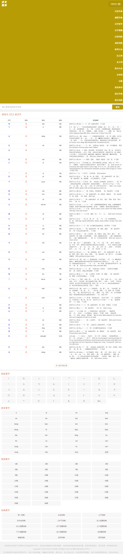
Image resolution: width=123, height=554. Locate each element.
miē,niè (43, 204)
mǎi (43, 259)
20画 (106, 486)
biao (106, 430)
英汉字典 (118, 94)
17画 (16, 486)
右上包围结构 (102, 521)
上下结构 (101, 515)
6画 (60, 234)
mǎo (43, 269)
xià (43, 145)
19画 (76, 486)
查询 (117, 107)
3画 (60, 127)
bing (76, 435)
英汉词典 (118, 100)
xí (43, 127)
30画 (46, 503)
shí (43, 234)
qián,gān (43, 336)
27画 (76, 498)
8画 (60, 159)
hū (43, 325)
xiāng (43, 136)
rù (43, 226)
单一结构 (21, 515)
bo (107, 435)
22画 (46, 492)
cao (46, 446)
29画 (16, 503)
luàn (43, 288)
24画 (106, 492)
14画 (46, 481)
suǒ (43, 252)
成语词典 (118, 43)
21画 (16, 492)
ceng (16, 452)
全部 (106, 452)
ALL (99, 401)
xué (43, 159)
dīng (43, 328)
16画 (106, 481)
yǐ (43, 163)
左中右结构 (21, 521)
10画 (46, 475)
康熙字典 (118, 18)
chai (76, 452)
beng (16, 430)
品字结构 (61, 537)
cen (106, 446)
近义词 (119, 56)
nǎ (43, 214)
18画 (46, 486)
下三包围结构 (21, 532)
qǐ (43, 219)
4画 (60, 145)
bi (46, 430)
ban (106, 418)
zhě (43, 191)
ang (106, 413)
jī (43, 311)
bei (76, 424)
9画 (60, 176)
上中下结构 (61, 521)
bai (76, 418)
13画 (16, 481)
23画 (76, 492)
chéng (43, 352)
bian (76, 430)
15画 (76, 481)
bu (16, 441)
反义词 (119, 62)
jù (43, 308)
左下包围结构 (61, 526)
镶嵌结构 (21, 537)
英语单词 (118, 87)
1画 (60, 163)
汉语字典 (118, 11)
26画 (46, 498)
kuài (43, 298)
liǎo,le (43, 279)
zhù (43, 194)
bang (16, 424)
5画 (60, 124)
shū (43, 243)
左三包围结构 (61, 532)
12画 (106, 475)
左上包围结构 (21, 526)
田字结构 (101, 537)
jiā (43, 320)
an (76, 413)
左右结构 (61, 515)
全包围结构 (102, 532)
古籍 (120, 81)
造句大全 (118, 68)
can (106, 441)
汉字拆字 (118, 24)
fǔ (43, 331)
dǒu (43, 347)
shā (43, 229)
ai (46, 413)
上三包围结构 (102, 526)
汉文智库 (54, 549)
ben (106, 424)
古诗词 (119, 75)
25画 (16, 498)
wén (43, 124)
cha (46, 452)
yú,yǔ (43, 182)
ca (46, 441)
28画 (106, 498)
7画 (60, 199)
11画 (60, 336)
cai (76, 441)
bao (46, 424)
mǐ (43, 199)
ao (16, 418)
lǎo (43, 274)
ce (76, 446)
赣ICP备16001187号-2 (81, 549)
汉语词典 (118, 37)
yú (43, 176)
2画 (60, 204)
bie (16, 435)
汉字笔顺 (118, 30)
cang (16, 446)
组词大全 (118, 49)
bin (46, 435)
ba (46, 418)
